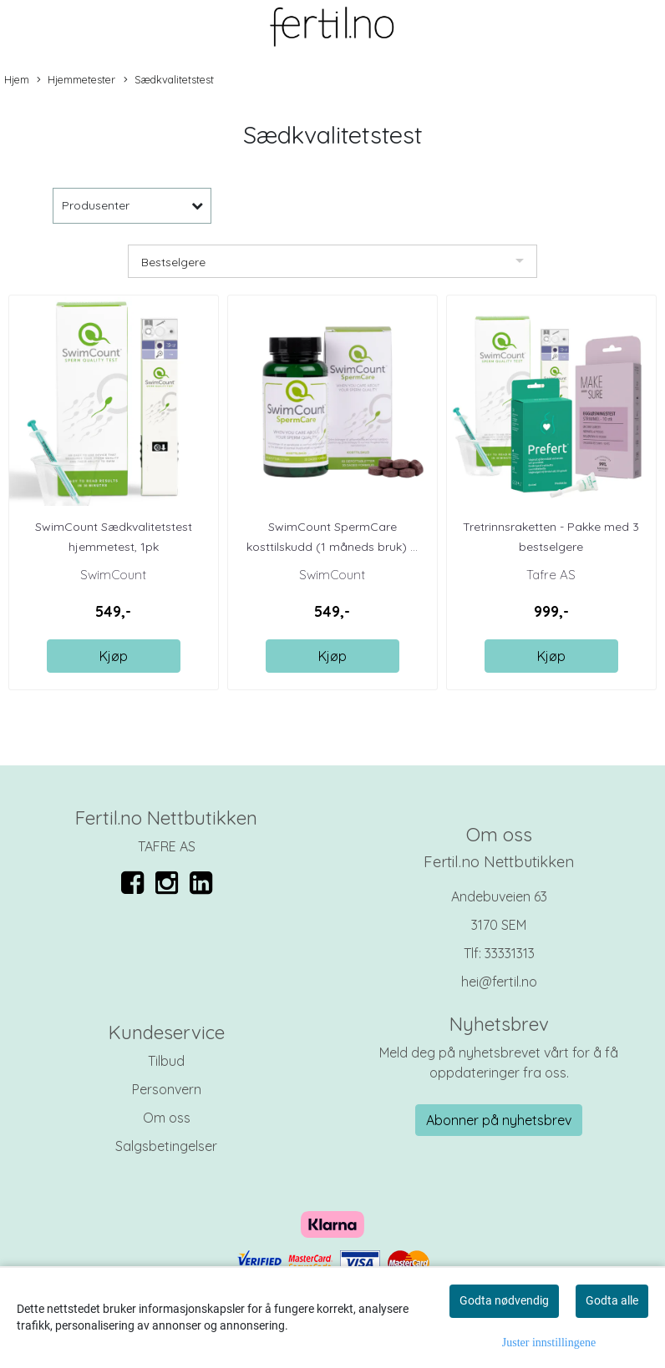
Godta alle (612, 1300)
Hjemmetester (76, 80)
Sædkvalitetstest (169, 80)
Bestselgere (173, 262)
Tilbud (166, 1061)
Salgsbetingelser (166, 1146)
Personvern (166, 1089)
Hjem (16, 79)
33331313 (510, 953)
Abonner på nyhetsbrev (498, 1120)
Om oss (166, 1117)
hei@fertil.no (499, 981)
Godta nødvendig (504, 1300)
